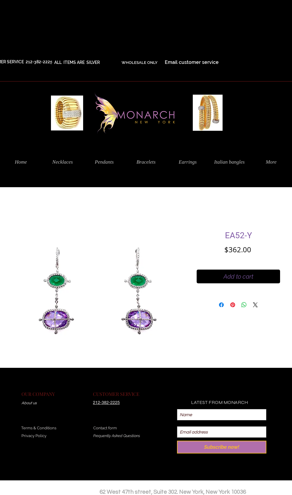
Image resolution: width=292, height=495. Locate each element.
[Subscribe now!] (221, 447)
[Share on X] (255, 304)
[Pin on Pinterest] (232, 304)
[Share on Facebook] (221, 304)
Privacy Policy (33, 435)
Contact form (105, 428)
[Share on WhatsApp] (244, 304)
